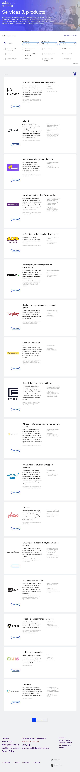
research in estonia (65, 742)
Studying (26, 745)
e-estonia (62, 747)
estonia (61, 738)
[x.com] (14, 762)
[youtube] (33, 762)
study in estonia (64, 740)
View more (16, 144)
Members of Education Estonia (35, 748)
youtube (37, 762)
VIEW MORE (16, 106)
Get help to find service (70, 35)
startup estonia (64, 745)
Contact (5, 738)
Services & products (31, 741)
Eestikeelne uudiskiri (11, 748)
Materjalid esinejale (10, 745)
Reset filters (75, 63)
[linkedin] (23, 762)
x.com (17, 762)
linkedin (26, 762)
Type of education (45, 41)
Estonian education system (34, 738)
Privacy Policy (8, 751)
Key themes (62, 41)
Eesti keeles (7, 741)
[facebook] (2, 762)
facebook (7, 762)
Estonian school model (37, 23)
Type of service (25, 41)
